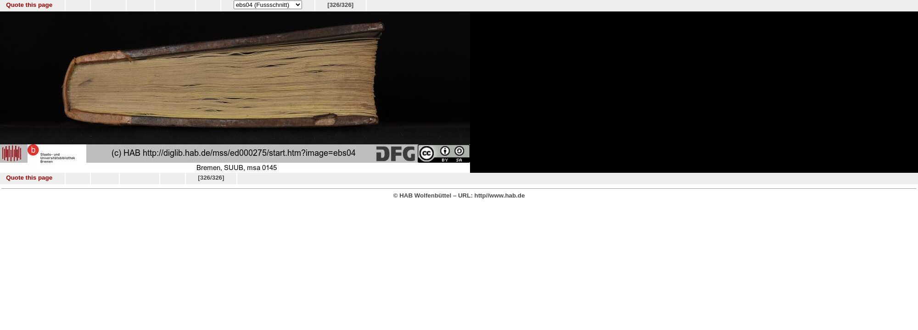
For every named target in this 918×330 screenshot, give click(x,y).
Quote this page (29, 4)
